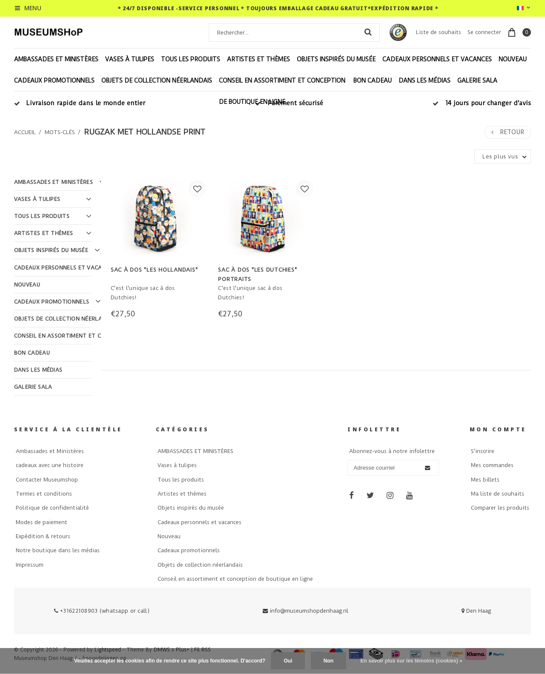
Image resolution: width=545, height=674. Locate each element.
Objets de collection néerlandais (156, 80)
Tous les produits (190, 59)
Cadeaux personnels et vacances (437, 59)
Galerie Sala (477, 80)
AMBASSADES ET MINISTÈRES (56, 59)
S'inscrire (482, 451)
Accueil (25, 132)
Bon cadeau (372, 80)
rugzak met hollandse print (145, 132)
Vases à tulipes (129, 59)
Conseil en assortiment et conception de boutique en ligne (282, 91)
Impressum (29, 565)
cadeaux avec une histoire (49, 465)
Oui (288, 661)
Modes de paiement (41, 522)
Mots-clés (60, 132)
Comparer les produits (500, 508)
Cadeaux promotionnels (54, 80)
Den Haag (476, 611)
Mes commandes (492, 465)
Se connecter (484, 32)
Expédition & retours (43, 536)
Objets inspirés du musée (336, 59)
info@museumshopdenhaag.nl (305, 611)
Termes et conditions (44, 493)
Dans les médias (424, 80)
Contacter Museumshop (47, 479)
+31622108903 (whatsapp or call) (101, 611)
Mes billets (485, 479)
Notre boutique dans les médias (58, 550)
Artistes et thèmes (258, 59)
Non (328, 661)
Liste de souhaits (438, 32)
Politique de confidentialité (52, 508)
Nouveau (513, 59)
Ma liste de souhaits (497, 493)
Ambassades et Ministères (50, 451)
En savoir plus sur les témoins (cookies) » (411, 661)
